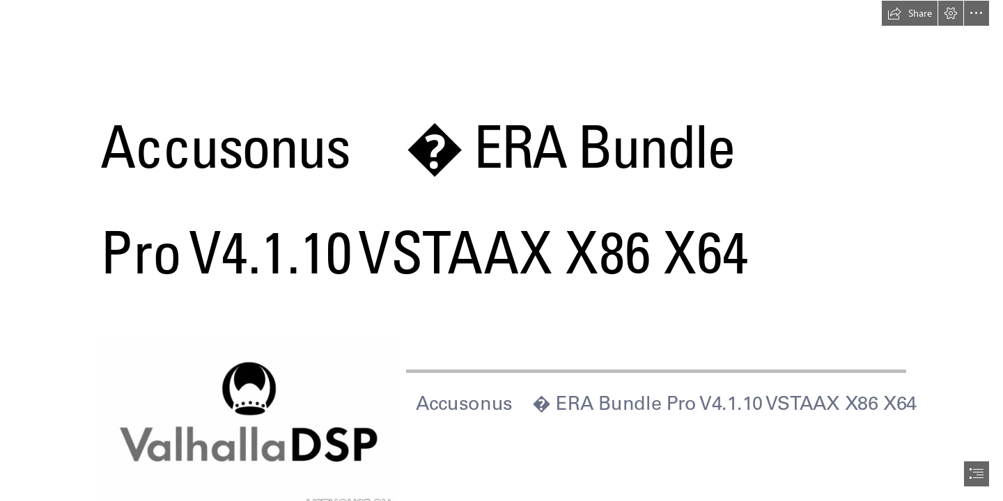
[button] (910, 13)
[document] (501, 250)
